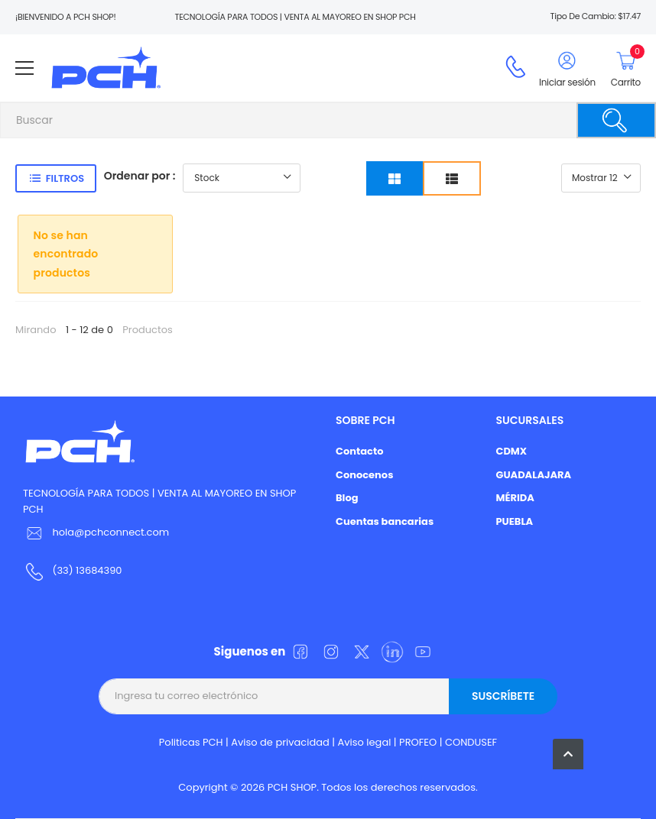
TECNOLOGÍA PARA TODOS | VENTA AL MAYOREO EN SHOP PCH (159, 501)
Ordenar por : (140, 175)
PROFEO (418, 742)
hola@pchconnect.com (110, 532)
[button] (568, 754)
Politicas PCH (191, 742)
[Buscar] (616, 120)
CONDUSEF (471, 742)
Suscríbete (503, 696)
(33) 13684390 (87, 570)
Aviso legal (364, 742)
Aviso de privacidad (280, 742)
